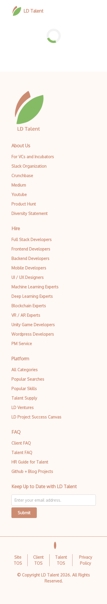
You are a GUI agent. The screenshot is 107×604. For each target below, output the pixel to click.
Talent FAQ (21, 452)
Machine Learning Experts (34, 286)
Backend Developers (30, 258)
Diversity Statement (29, 213)
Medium (18, 185)
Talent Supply (24, 398)
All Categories (24, 369)
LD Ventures (22, 407)
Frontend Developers (30, 249)
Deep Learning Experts (32, 296)
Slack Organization (29, 166)
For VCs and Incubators (32, 156)
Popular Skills (24, 388)
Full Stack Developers (31, 239)
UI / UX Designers (27, 277)
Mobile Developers (28, 267)
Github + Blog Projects (32, 471)
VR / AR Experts (25, 315)
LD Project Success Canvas (36, 417)
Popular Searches (27, 379)
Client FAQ (21, 443)
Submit (24, 512)
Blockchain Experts (28, 305)
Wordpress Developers (32, 334)
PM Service (21, 343)
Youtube (19, 194)
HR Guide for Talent (29, 462)
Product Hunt (23, 204)
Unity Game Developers (33, 324)
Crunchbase (22, 175)
